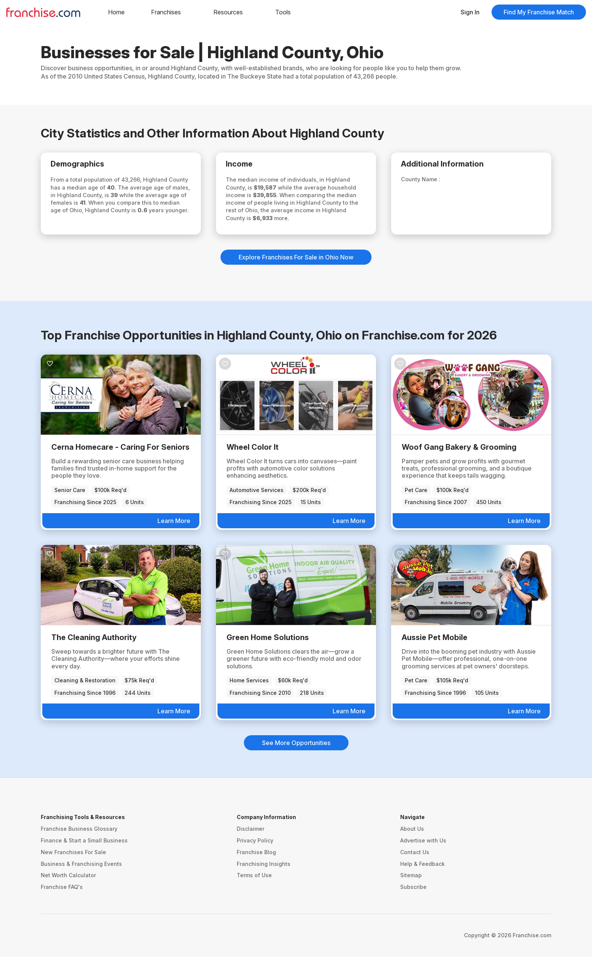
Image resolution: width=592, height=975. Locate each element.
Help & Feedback (422, 882)
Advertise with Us (423, 858)
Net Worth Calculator (68, 893)
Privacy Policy (255, 858)
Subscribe (413, 905)
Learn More (173, 539)
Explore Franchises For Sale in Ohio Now (296, 275)
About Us (412, 847)
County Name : (427, 181)
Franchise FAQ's (62, 905)
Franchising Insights (263, 882)
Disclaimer (250, 847)
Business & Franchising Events (81, 882)
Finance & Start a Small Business (84, 858)
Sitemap (411, 893)
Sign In (470, 12)
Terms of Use (254, 893)
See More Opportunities (296, 761)
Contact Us (414, 870)
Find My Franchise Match (539, 12)
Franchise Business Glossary (79, 847)
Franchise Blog (256, 870)
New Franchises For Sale (73, 870)
